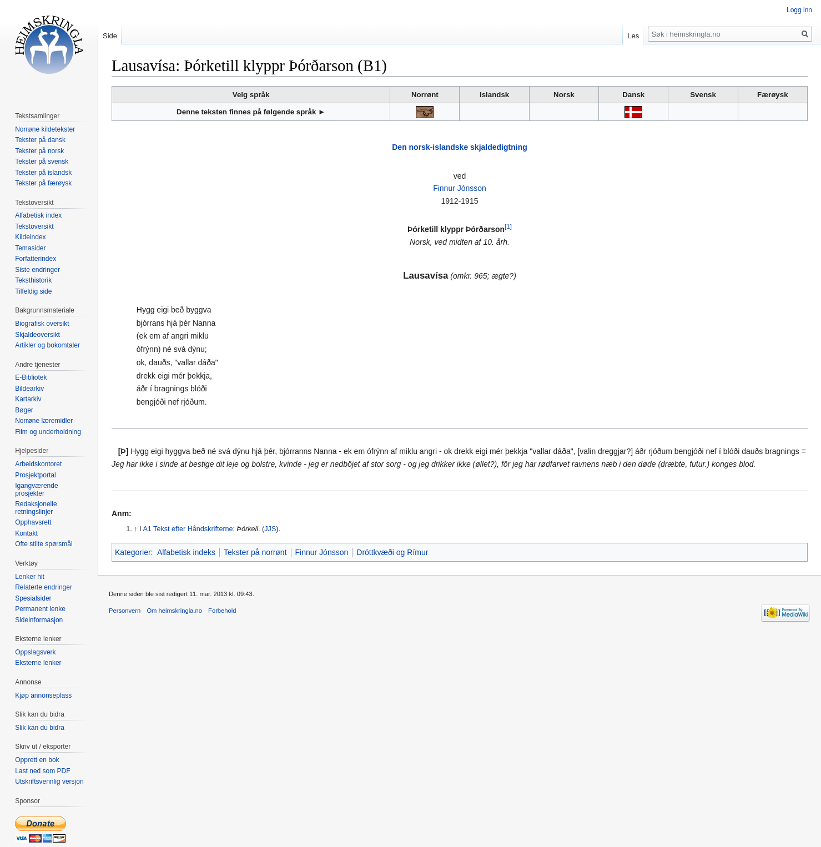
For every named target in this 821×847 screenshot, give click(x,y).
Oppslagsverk (35, 652)
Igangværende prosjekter (36, 489)
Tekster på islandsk (43, 173)
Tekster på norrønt (255, 552)
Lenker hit (29, 577)
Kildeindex (30, 237)
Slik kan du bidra (39, 728)
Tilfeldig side (33, 291)
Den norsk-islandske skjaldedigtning (459, 147)
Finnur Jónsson (459, 188)
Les (633, 36)
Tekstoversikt (34, 226)
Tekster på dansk (40, 140)
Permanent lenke (40, 609)
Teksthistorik (33, 280)
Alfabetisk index (38, 215)
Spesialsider (33, 598)
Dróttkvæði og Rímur (392, 552)
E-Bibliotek (31, 377)
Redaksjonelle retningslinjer (36, 508)
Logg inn (799, 10)
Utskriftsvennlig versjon (49, 781)
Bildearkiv (29, 388)
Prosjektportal (35, 475)
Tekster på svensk (41, 161)
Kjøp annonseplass (43, 695)
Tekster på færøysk (43, 183)
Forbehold (222, 610)
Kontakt (26, 533)
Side (110, 36)
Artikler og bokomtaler (47, 345)
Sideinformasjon (39, 620)
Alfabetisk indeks (186, 552)
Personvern (124, 610)
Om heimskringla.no (174, 610)
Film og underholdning (48, 432)
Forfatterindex (35, 259)
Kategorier (133, 552)
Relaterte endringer (43, 587)
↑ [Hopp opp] (135, 529)
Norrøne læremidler (44, 421)
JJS (270, 529)
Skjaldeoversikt (37, 335)
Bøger (24, 410)
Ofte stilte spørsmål (43, 544)
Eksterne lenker (38, 663)
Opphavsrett (33, 522)
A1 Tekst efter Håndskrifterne (188, 529)
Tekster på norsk (39, 151)
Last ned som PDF (42, 771)
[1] (508, 226)
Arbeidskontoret (38, 464)
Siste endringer (37, 270)
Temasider (30, 248)
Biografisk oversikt (42, 323)
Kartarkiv (28, 399)
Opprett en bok (37, 760)
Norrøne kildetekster (45, 129)
